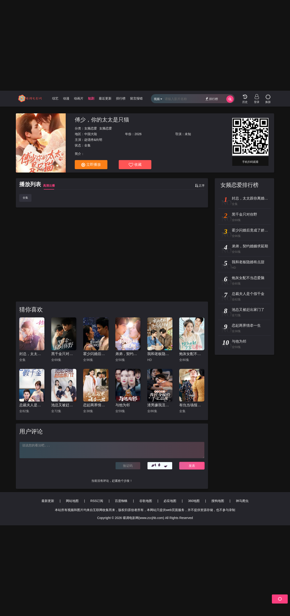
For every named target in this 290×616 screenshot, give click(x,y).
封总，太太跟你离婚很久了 (31, 354)
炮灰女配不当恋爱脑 (191, 354)
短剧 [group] (91, 98)
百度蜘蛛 (121, 501)
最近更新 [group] (105, 98)
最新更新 (47, 501)
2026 (138, 134)
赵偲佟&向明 (93, 139)
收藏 (135, 165)
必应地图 (170, 501)
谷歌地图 (145, 501)
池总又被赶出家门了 (63, 405)
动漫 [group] (66, 98)
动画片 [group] (78, 98)
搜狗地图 (217, 501)
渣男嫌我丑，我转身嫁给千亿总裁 (159, 405)
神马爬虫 (242, 501)
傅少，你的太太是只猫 (102, 120)
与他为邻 (122, 405)
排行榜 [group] (121, 98)
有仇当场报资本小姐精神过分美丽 (191, 405)
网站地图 (72, 501)
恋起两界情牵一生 (95, 405)
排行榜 (211, 99)
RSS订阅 (96, 501)
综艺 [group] (55, 98)
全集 (25, 197)
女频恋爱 (90, 128)
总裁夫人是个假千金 (31, 405)
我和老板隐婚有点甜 (159, 354)
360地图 (194, 501)
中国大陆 (90, 134)
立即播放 (91, 165)
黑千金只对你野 (63, 354)
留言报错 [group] (136, 98)
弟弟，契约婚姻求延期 (127, 354)
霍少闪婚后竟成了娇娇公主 (95, 354)
